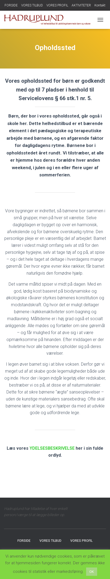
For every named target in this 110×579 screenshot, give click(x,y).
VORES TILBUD (32, 5)
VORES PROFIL (57, 5)
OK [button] (91, 572)
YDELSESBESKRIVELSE (52, 448)
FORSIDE (11, 5)
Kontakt (99, 5)
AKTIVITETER (81, 5)
